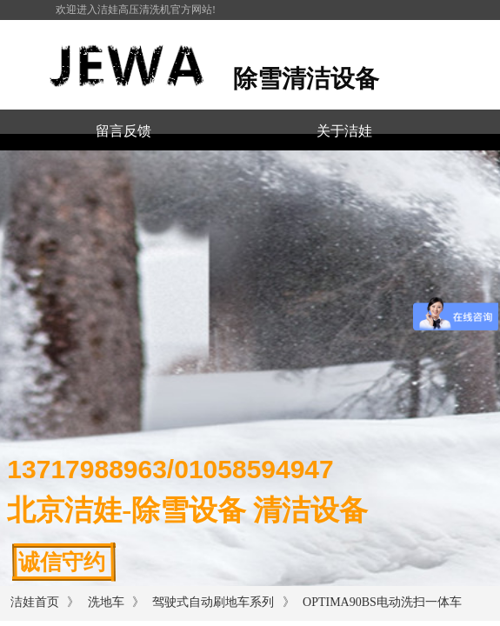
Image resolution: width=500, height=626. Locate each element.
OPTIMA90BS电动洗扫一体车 (382, 602)
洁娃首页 (34, 602)
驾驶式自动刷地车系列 (213, 602)
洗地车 (106, 602)
